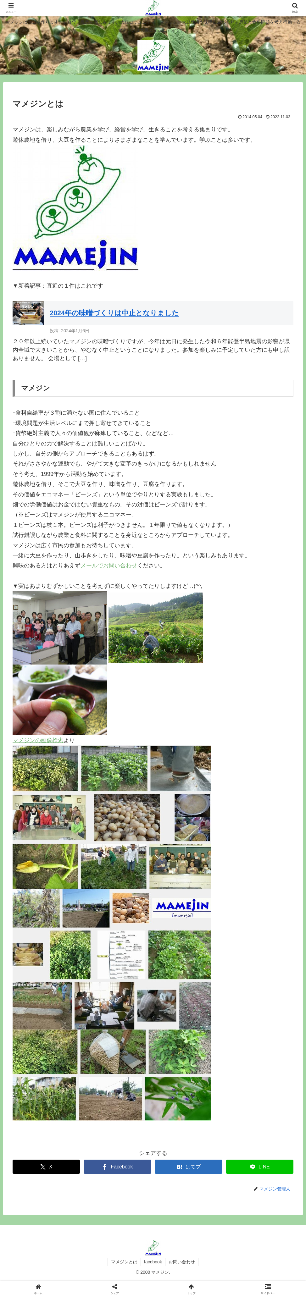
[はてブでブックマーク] (188, 1167)
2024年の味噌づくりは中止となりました (114, 313)
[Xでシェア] (46, 1167)
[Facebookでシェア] (117, 1167)
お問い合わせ (182, 1261)
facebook (153, 1261)
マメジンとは (124, 1261)
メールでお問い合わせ (109, 565)
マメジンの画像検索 (38, 740)
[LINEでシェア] (259, 1167)
